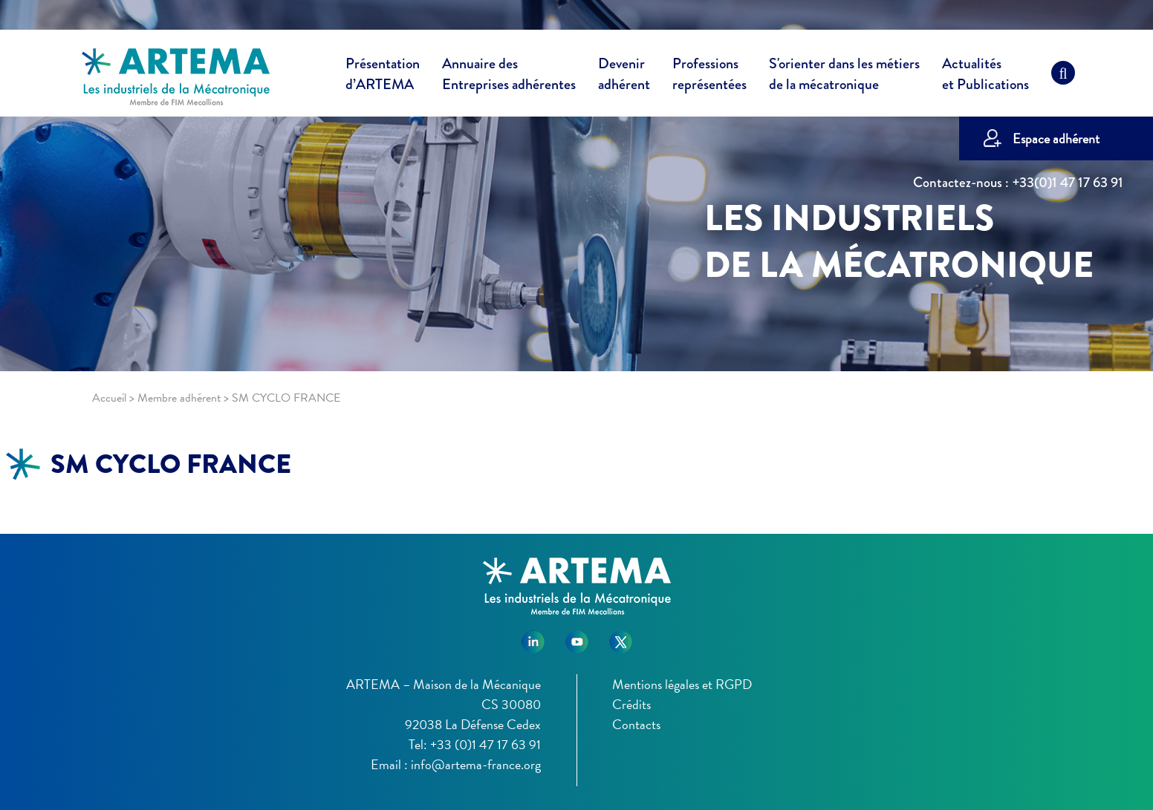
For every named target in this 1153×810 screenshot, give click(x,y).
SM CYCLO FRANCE (171, 464)
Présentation (382, 76)
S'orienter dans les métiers (844, 76)
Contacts (636, 724)
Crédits (631, 704)
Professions (709, 74)
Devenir (624, 76)
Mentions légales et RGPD (682, 684)
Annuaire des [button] (509, 76)
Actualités (985, 76)
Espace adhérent (1056, 138)
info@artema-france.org (476, 764)
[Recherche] (1063, 76)
